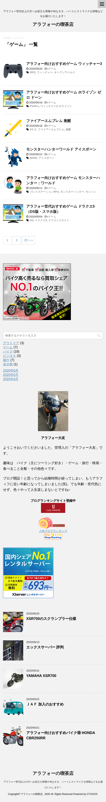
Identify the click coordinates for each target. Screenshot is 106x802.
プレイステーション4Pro (44, 191)
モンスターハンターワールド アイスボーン (61, 149)
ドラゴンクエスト (58, 220)
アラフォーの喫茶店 (53, 24)
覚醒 (68, 129)
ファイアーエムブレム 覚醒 (48, 121)
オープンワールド (64, 72)
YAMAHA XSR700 (41, 676)
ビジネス (9, 356)
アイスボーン (46, 157)
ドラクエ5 (41, 220)
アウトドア (11, 343)
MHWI (33, 157)
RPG (33, 72)
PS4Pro (34, 106)
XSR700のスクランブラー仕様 (51, 619)
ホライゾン (65, 106)
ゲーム (52, 68)
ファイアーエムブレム (51, 129)
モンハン (91, 191)
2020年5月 (11, 375)
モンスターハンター (72, 191)
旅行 (6, 360)
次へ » (28, 240)
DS (32, 220)
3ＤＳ (33, 129)
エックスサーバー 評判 (45, 647)
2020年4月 (11, 379)
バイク (8, 351)
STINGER (92, 794)
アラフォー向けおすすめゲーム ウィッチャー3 (64, 64)
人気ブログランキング (53, 531)
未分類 (8, 364)
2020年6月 (11, 370)
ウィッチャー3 (49, 106)
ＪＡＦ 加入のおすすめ (45, 704)
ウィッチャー (45, 72)
